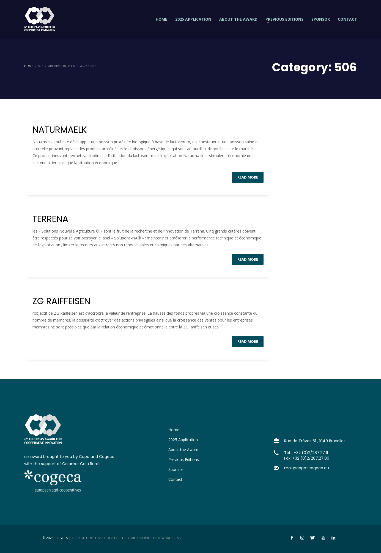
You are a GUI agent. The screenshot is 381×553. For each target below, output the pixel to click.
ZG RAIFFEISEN (61, 301)
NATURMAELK (59, 129)
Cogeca (61, 538)
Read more (247, 177)
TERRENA (50, 219)
